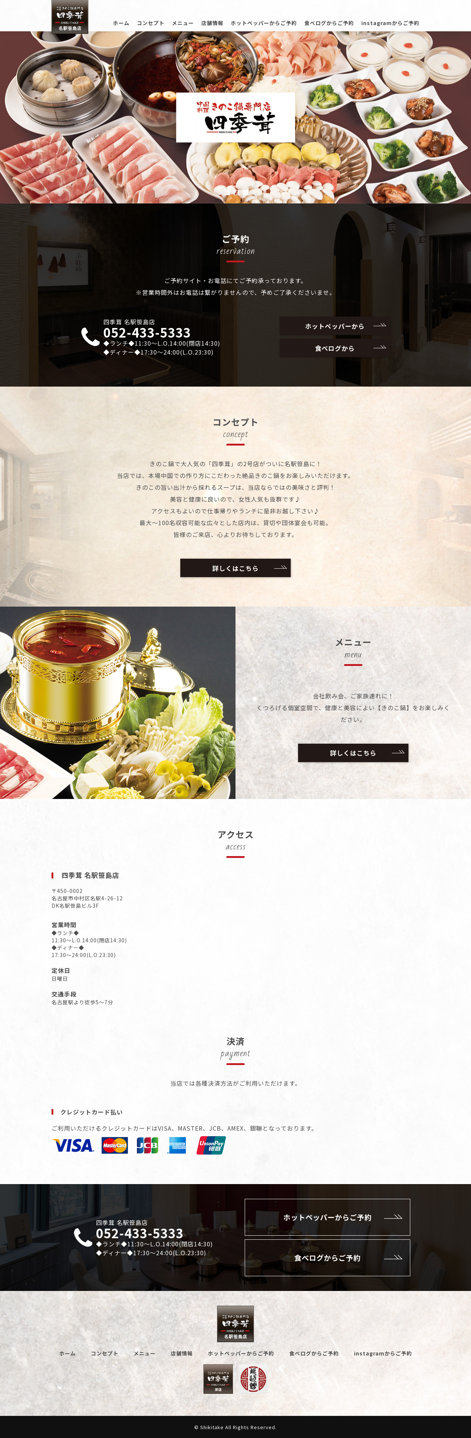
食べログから (350, 348)
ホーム (121, 23)
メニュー (183, 23)
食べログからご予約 (329, 23)
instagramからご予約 (390, 23)
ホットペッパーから (344, 326)
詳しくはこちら (249, 568)
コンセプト (150, 23)
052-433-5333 (147, 332)
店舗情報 (212, 23)
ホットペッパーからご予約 (264, 23)
